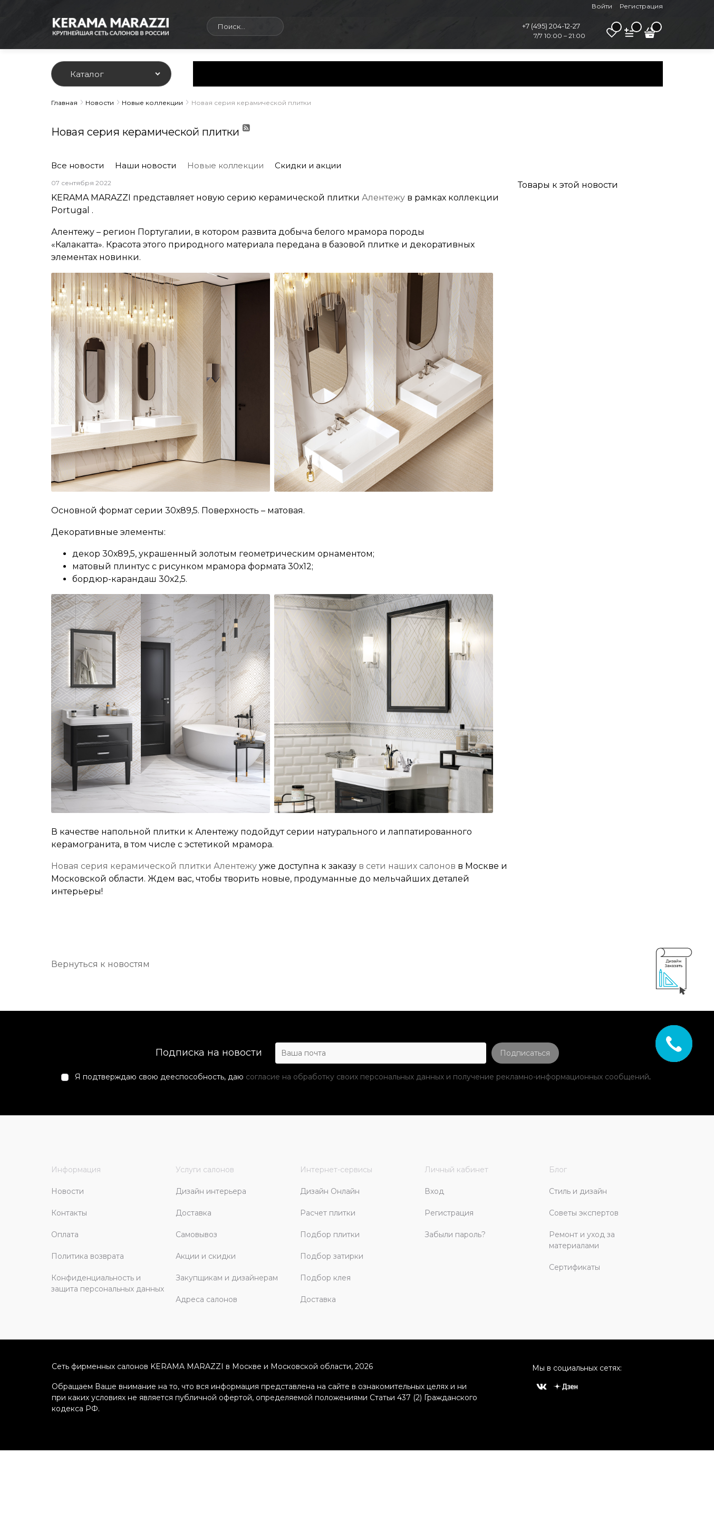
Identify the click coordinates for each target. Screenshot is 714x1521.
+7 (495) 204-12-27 (551, 26)
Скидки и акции (308, 165)
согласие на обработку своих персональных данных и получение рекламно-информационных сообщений (447, 1077)
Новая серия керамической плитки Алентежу (154, 866)
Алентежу (383, 198)
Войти (602, 6)
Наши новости (145, 165)
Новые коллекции (225, 165)
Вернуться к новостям (100, 964)
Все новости (77, 165)
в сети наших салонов (407, 866)
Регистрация (641, 6)
